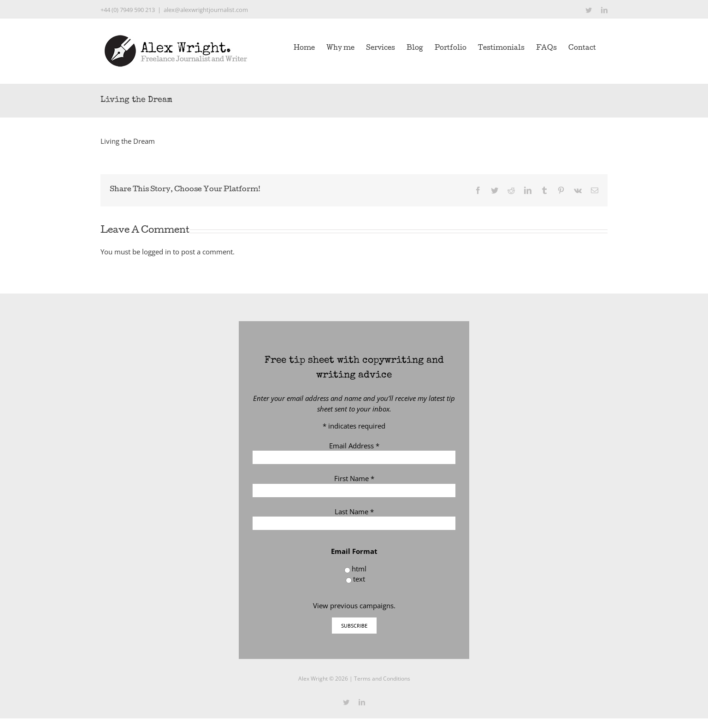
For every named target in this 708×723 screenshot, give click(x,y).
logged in (156, 251)
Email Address (354, 445)
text (359, 578)
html (359, 568)
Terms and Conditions (382, 678)
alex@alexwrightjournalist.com (206, 10)
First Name (354, 478)
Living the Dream (127, 141)
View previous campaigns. (354, 605)
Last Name (354, 511)
